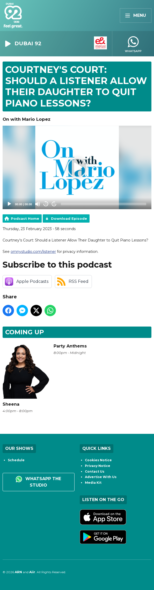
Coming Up (24, 332)
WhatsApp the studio (38, 482)
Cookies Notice (98, 460)
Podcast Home (25, 218)
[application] (77, 167)
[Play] (9, 204)
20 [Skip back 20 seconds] (46, 204)
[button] (77, 167)
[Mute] (37, 204)
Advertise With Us (100, 477)
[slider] (103, 204)
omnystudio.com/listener (33, 251)
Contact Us (94, 471)
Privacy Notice (97, 466)
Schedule (16, 460)
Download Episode (69, 218)
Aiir (32, 572)
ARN (18, 572)
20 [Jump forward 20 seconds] (54, 204)
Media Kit (93, 483)
